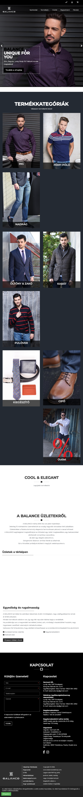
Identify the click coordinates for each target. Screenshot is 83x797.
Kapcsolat (26, 770)
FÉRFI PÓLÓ (62, 165)
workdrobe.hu (28, 781)
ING (21, 163)
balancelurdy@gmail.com (58, 691)
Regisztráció (65, 10)
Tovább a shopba (14, 70)
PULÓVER (21, 343)
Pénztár (76, 10)
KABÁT (61, 283)
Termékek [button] (45, 10)
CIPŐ (61, 401)
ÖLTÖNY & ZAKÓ (21, 283)
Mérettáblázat (28, 775)
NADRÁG (21, 224)
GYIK (25, 773)
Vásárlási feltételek (30, 767)
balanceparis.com (29, 778)
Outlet (54, 10)
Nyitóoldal (33, 10)
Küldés (8, 723)
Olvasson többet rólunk (14, 640)
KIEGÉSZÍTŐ (21, 402)
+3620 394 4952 (71, 689)
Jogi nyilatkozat (29, 784)
